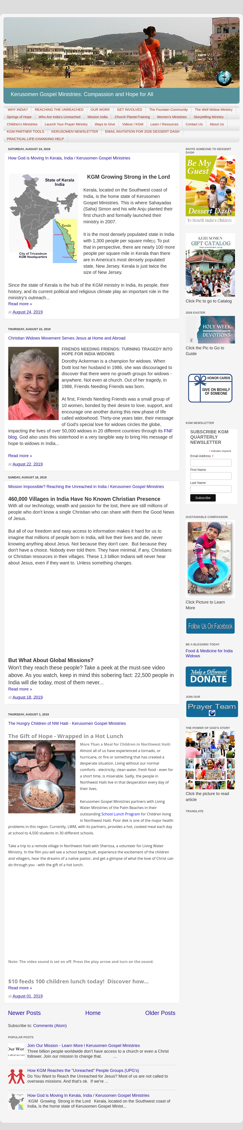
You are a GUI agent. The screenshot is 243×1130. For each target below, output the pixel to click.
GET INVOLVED (129, 109)
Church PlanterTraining (132, 117)
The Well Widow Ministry (213, 109)
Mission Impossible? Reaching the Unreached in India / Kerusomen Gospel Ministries (86, 486)
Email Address (202, 456)
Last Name (198, 483)
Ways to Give (105, 124)
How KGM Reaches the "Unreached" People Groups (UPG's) (83, 1070)
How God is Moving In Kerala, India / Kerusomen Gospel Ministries (69, 158)
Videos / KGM (132, 124)
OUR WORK (100, 109)
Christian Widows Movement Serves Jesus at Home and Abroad (66, 338)
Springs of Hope (19, 117)
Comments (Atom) (50, 1025)
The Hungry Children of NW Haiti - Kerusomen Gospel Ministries (67, 723)
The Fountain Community (168, 109)
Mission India (98, 117)
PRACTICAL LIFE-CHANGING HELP (35, 139)
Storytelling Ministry (209, 117)
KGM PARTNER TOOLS (25, 131)
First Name (198, 470)
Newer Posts (24, 1013)
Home (93, 1013)
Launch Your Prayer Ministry (66, 124)
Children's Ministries (22, 124)
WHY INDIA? (18, 109)
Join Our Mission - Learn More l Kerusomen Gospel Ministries (83, 1045)
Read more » (20, 304)
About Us (217, 124)
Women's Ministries (172, 117)
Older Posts (160, 1013)
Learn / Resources (164, 124)
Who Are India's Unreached (59, 117)
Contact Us (194, 124)
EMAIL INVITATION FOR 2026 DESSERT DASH (142, 131)
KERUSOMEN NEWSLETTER (74, 131)
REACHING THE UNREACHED (59, 109)
